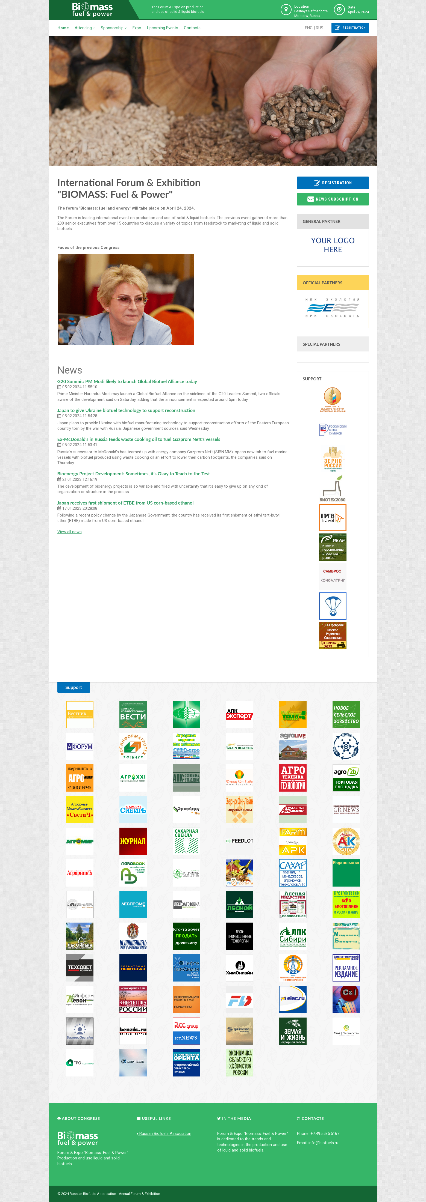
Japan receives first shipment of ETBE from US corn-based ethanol (125, 503)
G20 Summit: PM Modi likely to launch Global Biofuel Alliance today (127, 381)
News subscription (333, 199)
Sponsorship (114, 27)
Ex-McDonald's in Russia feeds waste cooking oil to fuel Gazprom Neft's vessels (139, 439)
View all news (69, 531)
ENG (309, 27)
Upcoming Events (162, 27)
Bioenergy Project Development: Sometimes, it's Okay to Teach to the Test (133, 473)
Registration (350, 28)
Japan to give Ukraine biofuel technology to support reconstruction (126, 410)
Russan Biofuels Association (164, 1133)
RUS (319, 27)
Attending (85, 27)
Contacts (192, 27)
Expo (137, 27)
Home (63, 27)
